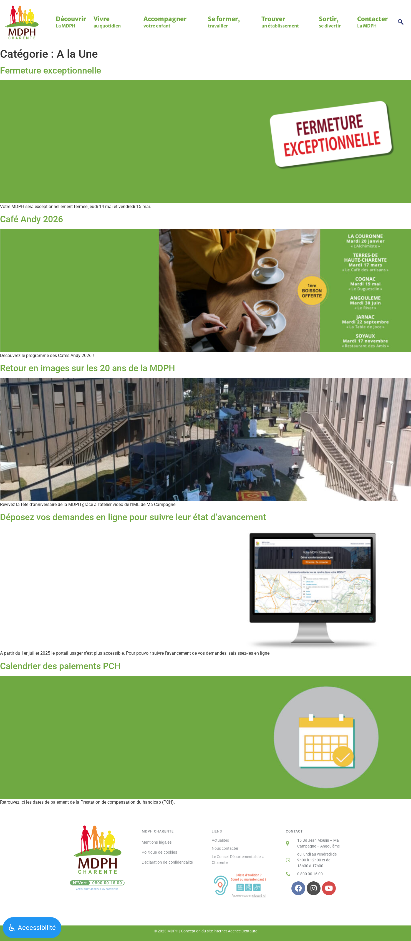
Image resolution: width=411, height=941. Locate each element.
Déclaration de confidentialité (167, 861)
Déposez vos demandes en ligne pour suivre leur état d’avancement (133, 517)
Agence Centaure (242, 931)
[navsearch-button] (400, 22)
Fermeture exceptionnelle (50, 70)
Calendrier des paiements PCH (60, 666)
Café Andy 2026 (31, 219)
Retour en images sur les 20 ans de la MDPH (87, 368)
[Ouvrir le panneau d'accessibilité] (32, 927)
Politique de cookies (159, 852)
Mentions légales (157, 842)
